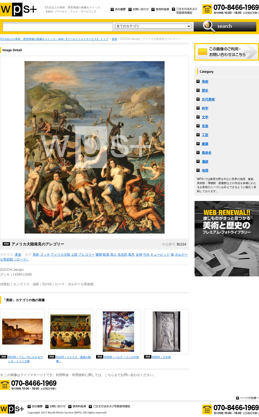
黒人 (113, 254)
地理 (205, 170)
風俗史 (207, 153)
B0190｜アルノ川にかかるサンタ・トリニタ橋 (25, 359)
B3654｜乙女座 (161, 357)
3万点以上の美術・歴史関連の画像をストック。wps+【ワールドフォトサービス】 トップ (54, 38)
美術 (114, 38)
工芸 (205, 135)
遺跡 (205, 162)
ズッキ (45, 254)
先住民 (122, 254)
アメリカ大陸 (60, 254)
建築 (205, 144)
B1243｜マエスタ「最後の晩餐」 (73, 359)
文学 (205, 117)
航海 (106, 254)
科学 (205, 108)
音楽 (205, 126)
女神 (139, 254)
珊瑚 (99, 254)
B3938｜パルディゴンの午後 (121, 357)
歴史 (205, 90)
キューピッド (160, 254)
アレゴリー (87, 254)
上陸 (74, 254)
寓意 (131, 254)
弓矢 (146, 254)
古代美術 (208, 99)
